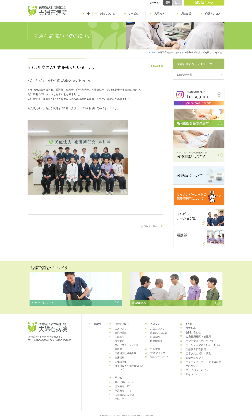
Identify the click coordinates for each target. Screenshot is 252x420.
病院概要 (119, 336)
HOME (152, 52)
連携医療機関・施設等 (198, 336)
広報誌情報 (121, 361)
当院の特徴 (121, 332)
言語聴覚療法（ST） (126, 394)
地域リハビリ (122, 399)
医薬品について (195, 357)
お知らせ (191, 323)
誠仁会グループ (159, 356)
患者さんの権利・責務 (198, 353)
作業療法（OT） (123, 390)
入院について (157, 328)
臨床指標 (119, 357)
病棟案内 (155, 336)
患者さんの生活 (158, 332)
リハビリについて (124, 382)
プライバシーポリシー (198, 370)
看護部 (118, 349)
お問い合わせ (193, 332)
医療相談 (191, 328)
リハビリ (120, 377)
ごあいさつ (121, 328)
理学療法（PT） (123, 386)
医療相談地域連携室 (125, 353)
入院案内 (155, 323)
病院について (122, 323)
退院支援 (155, 349)
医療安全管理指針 (196, 349)
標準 (167, 3)
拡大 (177, 3)
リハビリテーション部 (126, 345)
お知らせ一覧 (184, 74)
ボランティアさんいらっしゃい (203, 345)
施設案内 (119, 341)
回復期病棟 (156, 341)
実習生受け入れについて (200, 340)
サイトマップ (193, 374)
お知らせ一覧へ (149, 226)
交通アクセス (158, 353)
